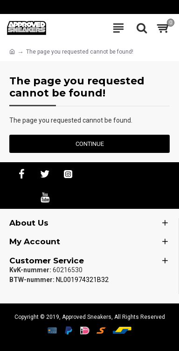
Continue (90, 143)
